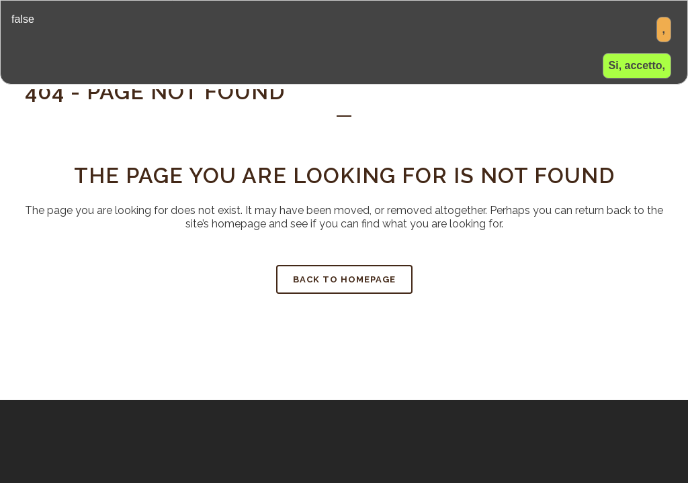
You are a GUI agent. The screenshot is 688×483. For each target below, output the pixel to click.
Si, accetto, (637, 65)
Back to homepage (344, 279)
